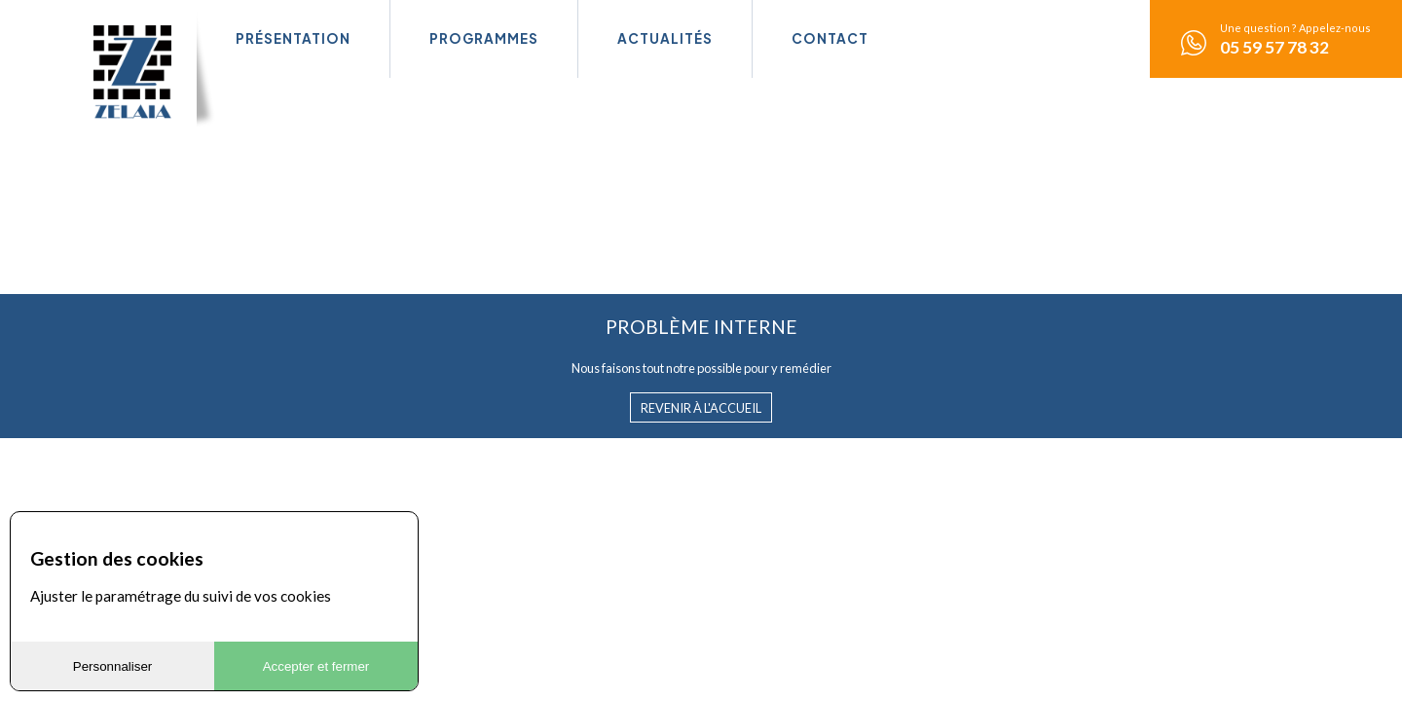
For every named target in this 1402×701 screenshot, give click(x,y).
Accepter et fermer (316, 666)
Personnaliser (113, 666)
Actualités (665, 38)
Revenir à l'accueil (701, 408)
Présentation (293, 38)
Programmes (483, 38)
